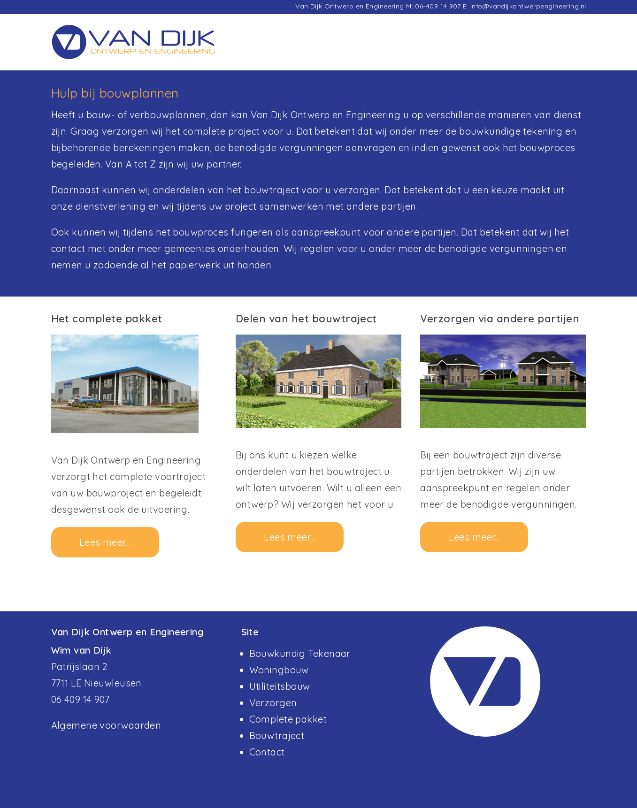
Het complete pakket (106, 318)
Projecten (391, 49)
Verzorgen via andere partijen (499, 318)
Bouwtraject (277, 735)
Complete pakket (288, 719)
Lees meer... (104, 542)
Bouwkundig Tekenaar (300, 653)
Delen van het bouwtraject (306, 318)
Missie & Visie (507, 49)
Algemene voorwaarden (106, 725)
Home (344, 49)
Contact (567, 49)
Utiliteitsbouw (279, 686)
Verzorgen (273, 703)
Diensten (444, 49)
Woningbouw (279, 670)
